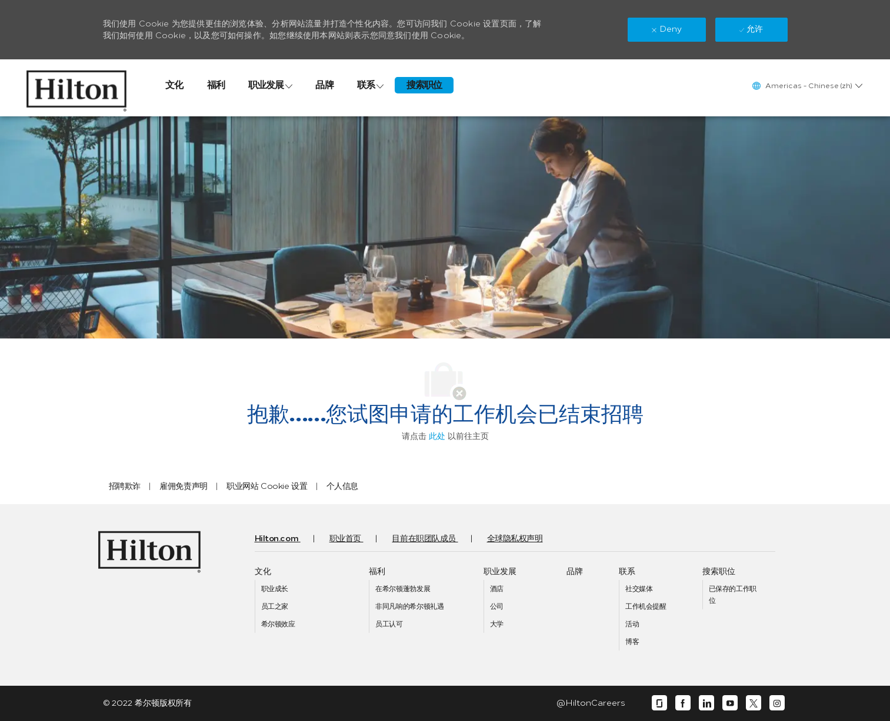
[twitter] (753, 703)
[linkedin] (706, 703)
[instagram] (777, 703)
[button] (807, 85)
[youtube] (730, 703)
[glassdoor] (659, 703)
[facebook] (683, 703)
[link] (76, 87)
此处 (437, 436)
